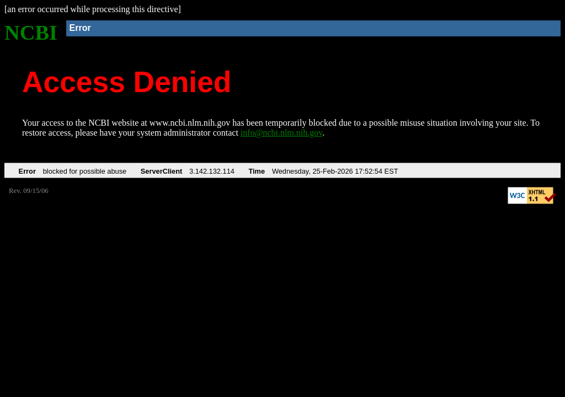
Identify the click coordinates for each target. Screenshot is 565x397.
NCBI (30, 32)
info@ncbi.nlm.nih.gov (281, 132)
